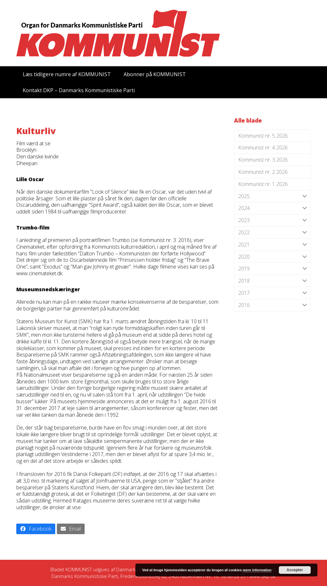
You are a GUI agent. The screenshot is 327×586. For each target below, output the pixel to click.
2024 (272, 208)
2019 (272, 269)
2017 (272, 293)
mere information (257, 570)
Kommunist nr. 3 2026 (263, 159)
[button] (35, 529)
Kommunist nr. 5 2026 (263, 135)
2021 (272, 245)
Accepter (294, 570)
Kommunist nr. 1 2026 (263, 184)
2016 (272, 305)
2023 (272, 220)
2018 (272, 281)
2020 (272, 257)
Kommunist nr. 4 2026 (263, 147)
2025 (272, 196)
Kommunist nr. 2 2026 (263, 171)
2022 (272, 232)
